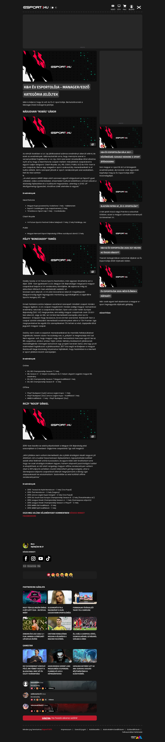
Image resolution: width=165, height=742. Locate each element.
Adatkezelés (94, 729)
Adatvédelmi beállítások (113, 729)
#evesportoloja (31, 566)
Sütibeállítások (133, 729)
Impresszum (66, 729)
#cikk (24, 566)
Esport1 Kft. (47, 729)
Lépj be (46, 718)
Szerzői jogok (80, 729)
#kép (38, 566)
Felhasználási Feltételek (132, 732)
